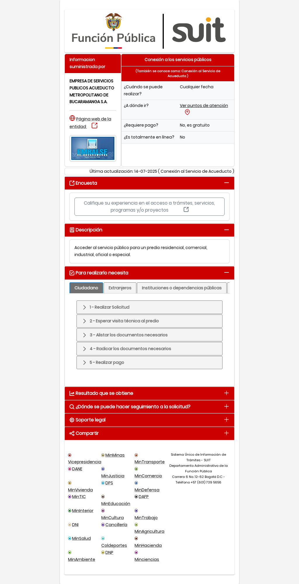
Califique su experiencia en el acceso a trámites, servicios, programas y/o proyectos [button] (149, 206)
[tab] (226, 182)
